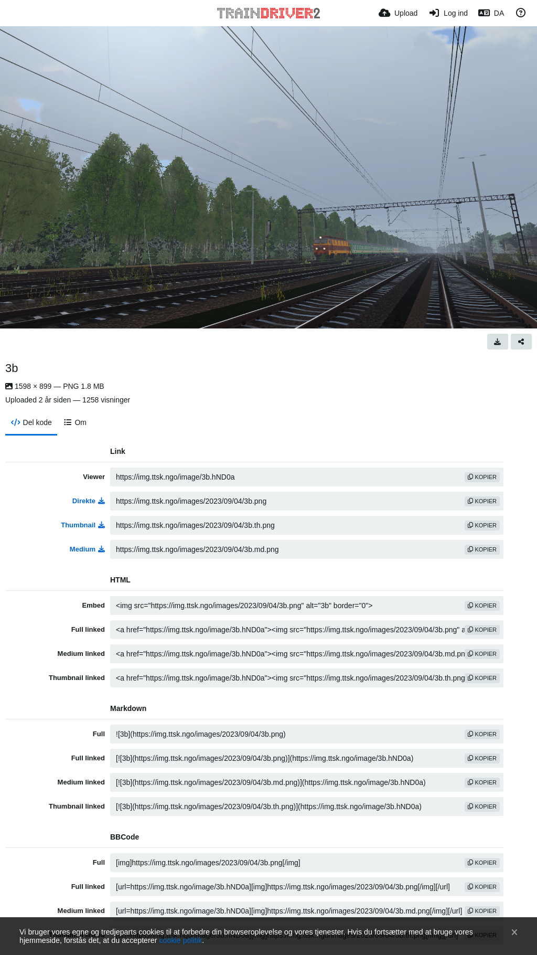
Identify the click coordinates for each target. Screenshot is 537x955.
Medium (87, 549)
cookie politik (180, 940)
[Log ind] (448, 13)
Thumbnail (83, 525)
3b (11, 368)
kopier (482, 477)
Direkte (88, 501)
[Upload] (398, 13)
